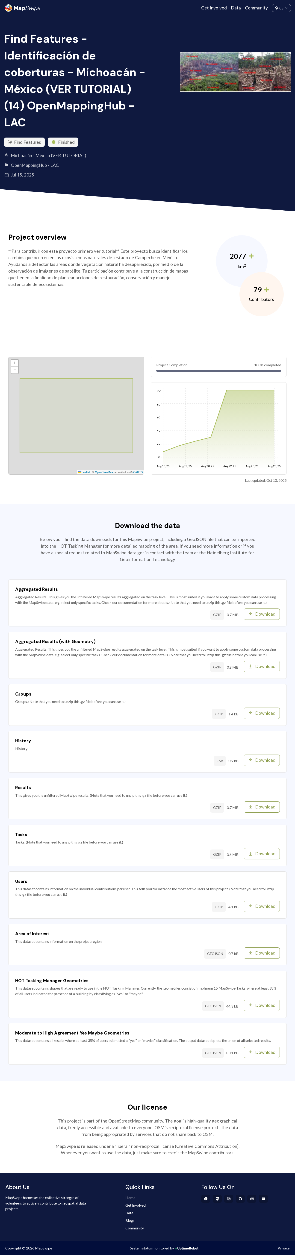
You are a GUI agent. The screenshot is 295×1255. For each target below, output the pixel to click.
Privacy (284, 1248)
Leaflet (84, 472)
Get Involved (214, 7)
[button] (14, 363)
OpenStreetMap (105, 472)
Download (262, 614)
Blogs (130, 1220)
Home (130, 1197)
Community (256, 7)
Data (236, 7)
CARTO (138, 472)
